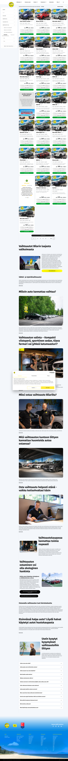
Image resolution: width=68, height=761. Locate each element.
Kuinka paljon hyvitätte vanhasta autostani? (41, 689)
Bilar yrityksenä (31, 736)
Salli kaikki (47, 387)
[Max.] (9, 41)
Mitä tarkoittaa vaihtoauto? (41, 704)
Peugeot (54, 739)
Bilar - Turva (18, 738)
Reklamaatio (31, 738)
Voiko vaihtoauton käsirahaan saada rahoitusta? (41, 685)
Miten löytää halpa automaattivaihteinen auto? (41, 707)
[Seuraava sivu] (54, 239)
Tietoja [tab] (48, 375)
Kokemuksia (51, 2)
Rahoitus (18, 739)
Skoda (54, 743)
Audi (53, 749)
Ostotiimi (30, 742)
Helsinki (42, 740)
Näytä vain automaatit (7, 27)
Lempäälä (42, 736)
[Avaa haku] (63, 2)
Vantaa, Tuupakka (43, 738)
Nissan (54, 742)
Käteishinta (5, 34)
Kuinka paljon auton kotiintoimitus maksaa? (41, 667)
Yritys (58, 2)
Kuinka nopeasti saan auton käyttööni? (41, 670)
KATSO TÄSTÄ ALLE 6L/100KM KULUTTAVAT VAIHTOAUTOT (30, 592)
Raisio (42, 743)
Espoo (42, 744)
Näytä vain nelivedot (6, 30)
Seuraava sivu (43, 235)
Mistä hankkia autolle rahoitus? (41, 674)
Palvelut (36, 2)
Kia (53, 750)
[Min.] (9, 38)
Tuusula (42, 741)
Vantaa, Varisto (43, 739)
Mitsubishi (54, 738)
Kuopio (42, 742)
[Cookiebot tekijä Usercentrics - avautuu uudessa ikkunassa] (50, 372)
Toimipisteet (43, 2)
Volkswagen (54, 737)
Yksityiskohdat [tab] (34, 375)
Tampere (42, 737)
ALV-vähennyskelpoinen (7, 32)
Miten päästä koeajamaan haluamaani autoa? (41, 700)
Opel (53, 745)
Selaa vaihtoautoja (52, 270)
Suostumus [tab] (20, 375)
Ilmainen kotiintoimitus (20, 736)
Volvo (54, 744)
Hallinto (30, 743)
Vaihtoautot (19, 2)
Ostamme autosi (28, 2)
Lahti (41, 745)
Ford (53, 748)
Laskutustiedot (31, 737)
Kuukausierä (12, 34)
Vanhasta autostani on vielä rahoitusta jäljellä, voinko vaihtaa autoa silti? (41, 681)
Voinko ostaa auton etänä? (41, 663)
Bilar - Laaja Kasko (19, 737)
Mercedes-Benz (55, 736)
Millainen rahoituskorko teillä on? (41, 678)
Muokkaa (34, 387)
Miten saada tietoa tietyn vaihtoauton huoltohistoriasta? (41, 693)
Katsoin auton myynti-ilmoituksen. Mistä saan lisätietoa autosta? (41, 696)
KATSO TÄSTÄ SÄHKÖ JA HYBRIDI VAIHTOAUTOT (29, 596)
